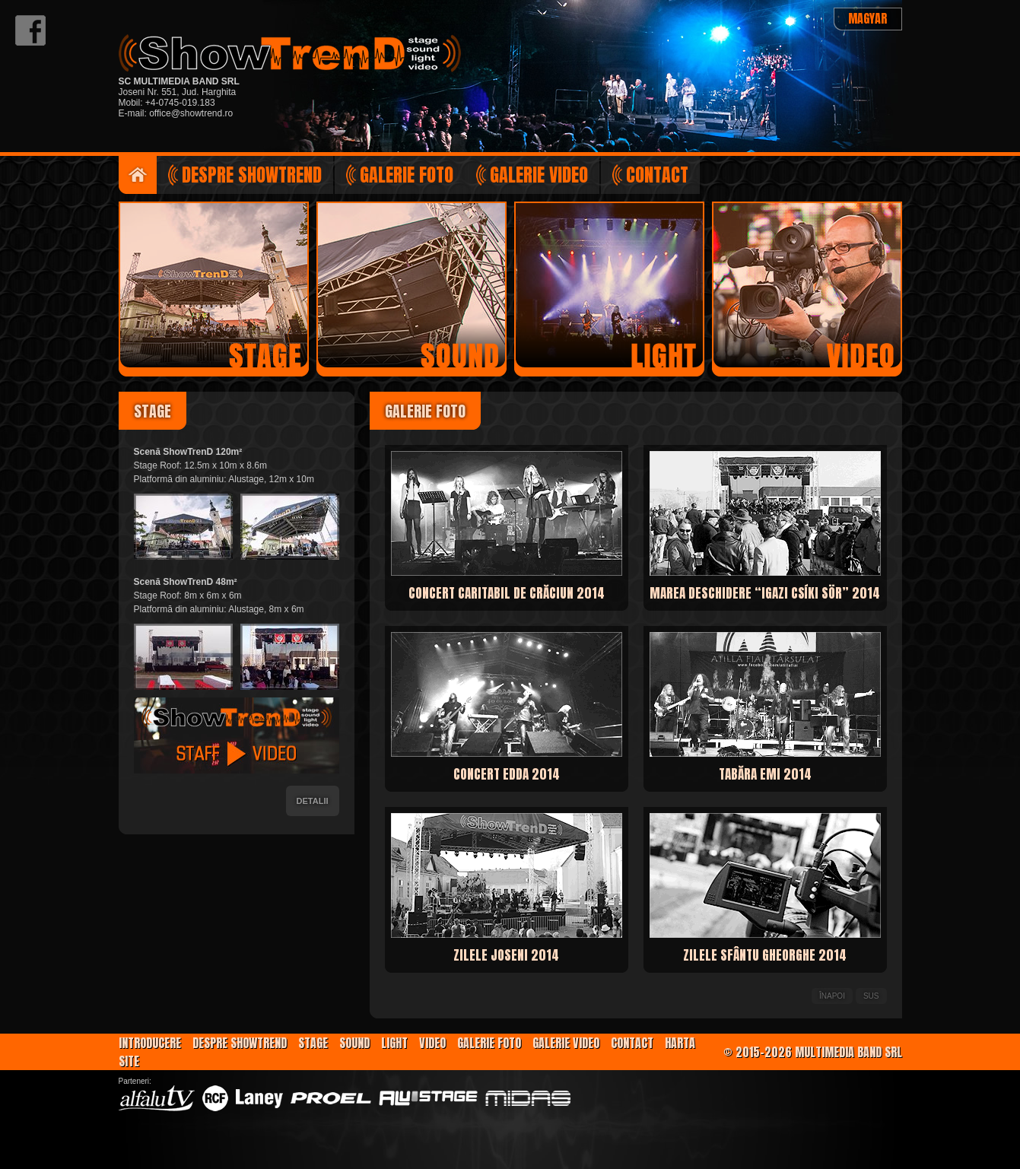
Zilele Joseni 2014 (506, 955)
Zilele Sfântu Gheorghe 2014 (765, 955)
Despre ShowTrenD (252, 175)
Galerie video (539, 175)
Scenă (214, 285)
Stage (313, 1043)
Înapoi (832, 996)
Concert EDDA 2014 (506, 774)
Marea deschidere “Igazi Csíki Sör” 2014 (765, 593)
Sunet (411, 285)
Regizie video (807, 285)
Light (394, 1043)
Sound (354, 1043)
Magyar (867, 18)
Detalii (313, 800)
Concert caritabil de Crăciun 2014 (506, 593)
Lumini (609, 285)
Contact (657, 175)
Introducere (138, 175)
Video (432, 1043)
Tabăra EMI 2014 (765, 774)
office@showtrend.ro (191, 113)
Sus (871, 996)
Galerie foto (406, 175)
